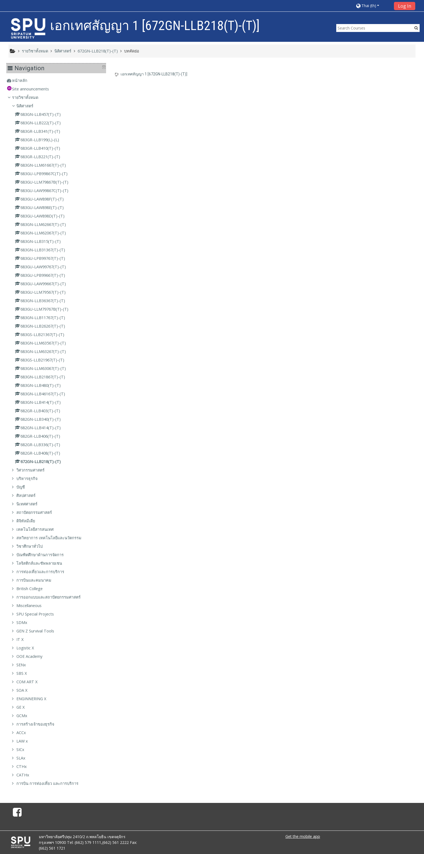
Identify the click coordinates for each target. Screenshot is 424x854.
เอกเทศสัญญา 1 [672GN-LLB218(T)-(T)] (154, 74)
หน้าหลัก (23, 80)
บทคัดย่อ (131, 51)
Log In (404, 6)
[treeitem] (58, 80)
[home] (28, 28)
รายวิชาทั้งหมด (29, 97)
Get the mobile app (302, 836)
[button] (372, 5)
